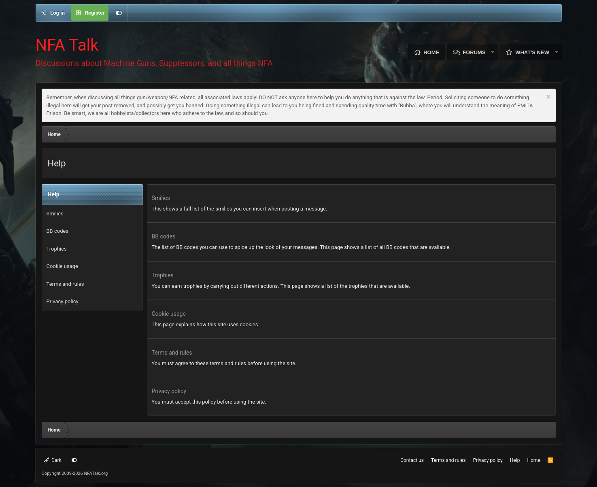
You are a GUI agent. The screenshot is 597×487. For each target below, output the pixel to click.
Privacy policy (63, 301)
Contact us (412, 460)
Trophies (57, 249)
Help (515, 460)
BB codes (58, 231)
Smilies (55, 214)
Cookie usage (62, 266)
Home (431, 52)
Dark (53, 460)
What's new (532, 52)
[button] (493, 52)
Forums (474, 52)
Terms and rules (65, 284)
